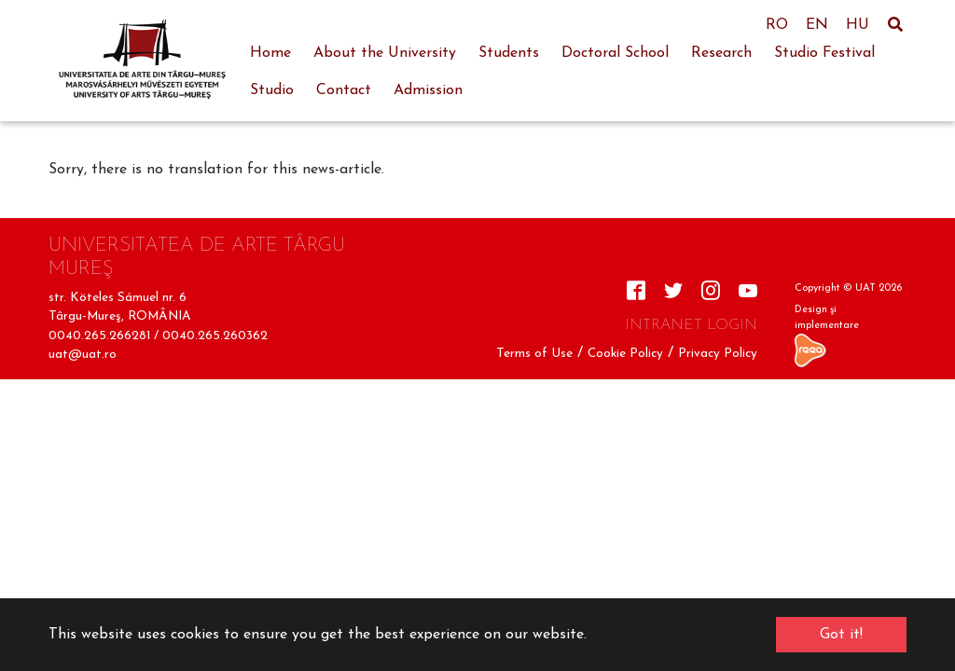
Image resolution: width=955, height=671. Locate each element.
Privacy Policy (717, 354)
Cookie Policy (625, 354)
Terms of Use (534, 354)
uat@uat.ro (82, 355)
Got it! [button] (841, 634)
